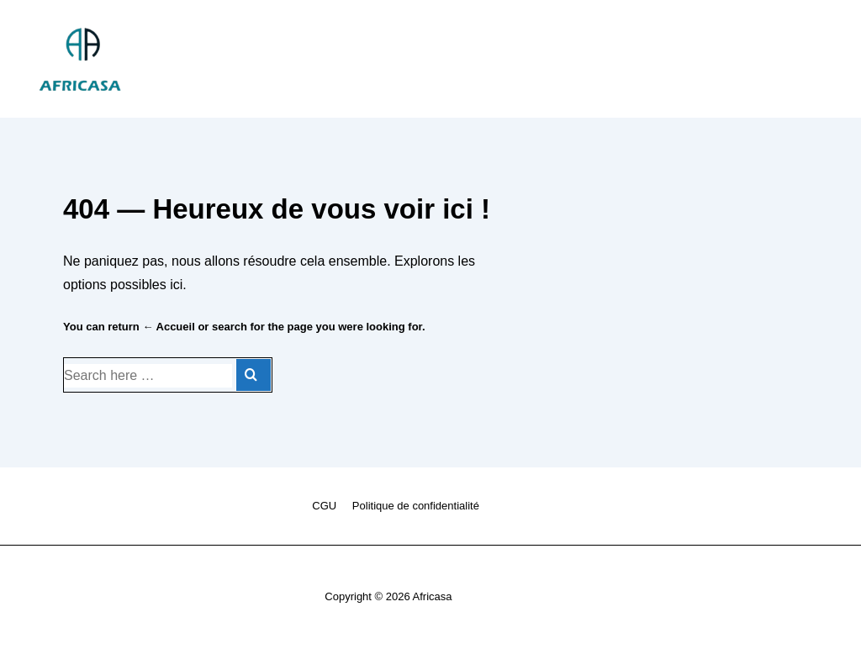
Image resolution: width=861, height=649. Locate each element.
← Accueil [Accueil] (168, 326)
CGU (324, 505)
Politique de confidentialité (415, 505)
